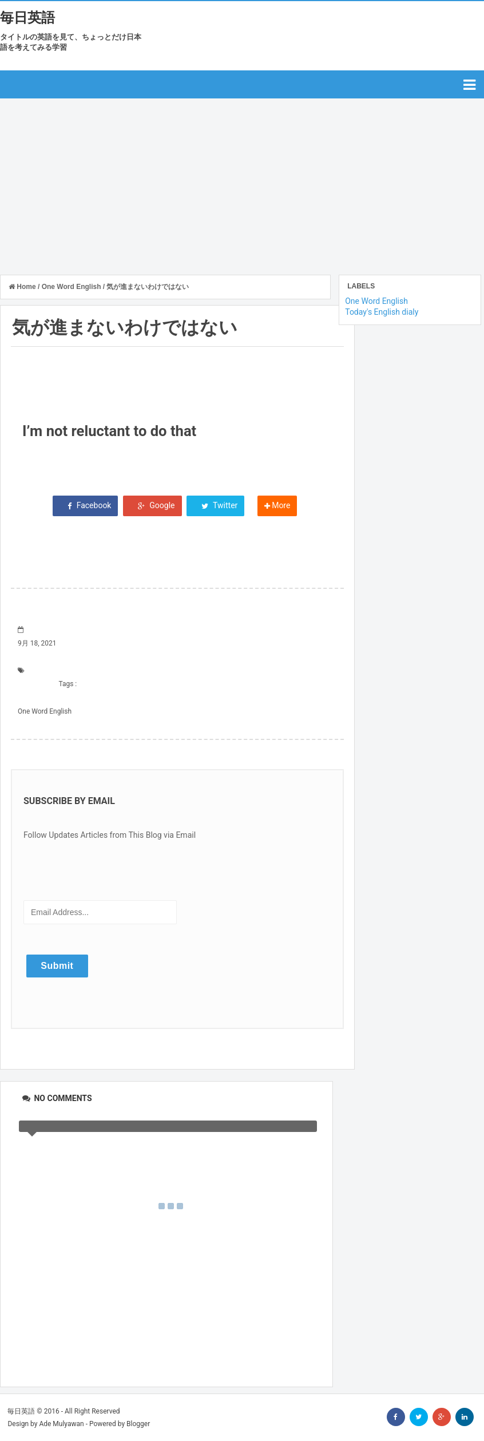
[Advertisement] (242, 184)
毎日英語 (27, 17)
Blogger (138, 1424)
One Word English (45, 711)
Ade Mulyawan (61, 1424)
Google (152, 505)
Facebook (85, 505)
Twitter (215, 505)
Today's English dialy (381, 311)
